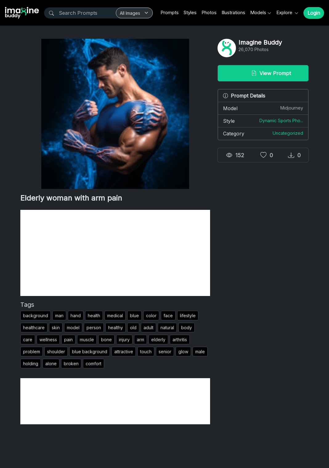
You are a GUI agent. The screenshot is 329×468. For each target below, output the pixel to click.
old (133, 327)
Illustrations (233, 12)
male (200, 351)
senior (165, 351)
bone (106, 339)
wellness (48, 339)
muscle (87, 339)
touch (146, 351)
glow (183, 351)
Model (263, 108)
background (35, 315)
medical (115, 315)
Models (258, 12)
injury (124, 339)
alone (51, 363)
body (186, 327)
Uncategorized (288, 133)
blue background (89, 351)
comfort (93, 363)
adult (148, 327)
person (94, 327)
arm (140, 339)
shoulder (56, 351)
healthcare (34, 327)
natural (167, 327)
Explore (285, 12)
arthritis (180, 339)
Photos (209, 12)
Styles (190, 12)
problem (31, 351)
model (73, 327)
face (168, 315)
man (59, 315)
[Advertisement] (115, 253)
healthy (115, 327)
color (151, 315)
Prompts (169, 12)
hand (76, 315)
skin (56, 327)
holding (30, 363)
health (94, 315)
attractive (123, 351)
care (27, 339)
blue (134, 315)
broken (71, 363)
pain (68, 339)
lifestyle (188, 315)
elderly (158, 339)
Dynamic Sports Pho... (281, 120)
